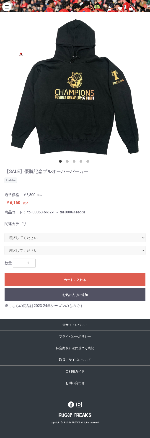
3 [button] (75, 162)
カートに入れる (75, 280)
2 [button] (68, 162)
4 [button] (82, 162)
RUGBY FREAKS (75, 415)
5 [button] (88, 162)
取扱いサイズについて (75, 360)
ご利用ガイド (75, 371)
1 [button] (61, 162)
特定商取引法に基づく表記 (75, 348)
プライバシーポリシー (75, 336)
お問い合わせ (75, 383)
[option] (75, 87)
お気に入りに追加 (75, 295)
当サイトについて (75, 325)
